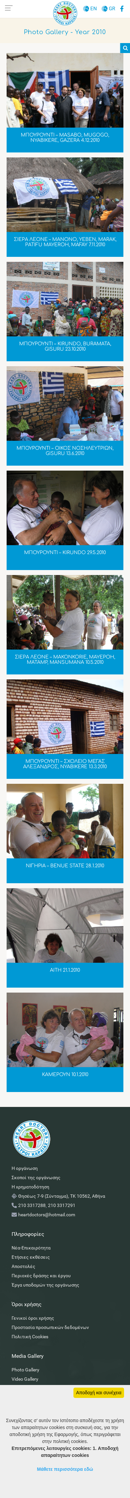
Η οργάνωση (25, 1168)
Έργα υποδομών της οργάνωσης (45, 1285)
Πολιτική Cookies (30, 1336)
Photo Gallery (25, 1369)
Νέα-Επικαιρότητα (31, 1247)
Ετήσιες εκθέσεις (31, 1257)
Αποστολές (23, 1266)
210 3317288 (32, 1205)
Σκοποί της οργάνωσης (36, 1177)
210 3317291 (61, 1205)
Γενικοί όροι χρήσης (33, 1318)
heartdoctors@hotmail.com (46, 1214)
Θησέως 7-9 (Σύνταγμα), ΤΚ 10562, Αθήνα (61, 1196)
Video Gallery (25, 1379)
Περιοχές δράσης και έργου (41, 1275)
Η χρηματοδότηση (30, 1186)
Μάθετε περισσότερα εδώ (65, 1469)
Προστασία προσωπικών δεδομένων (50, 1327)
